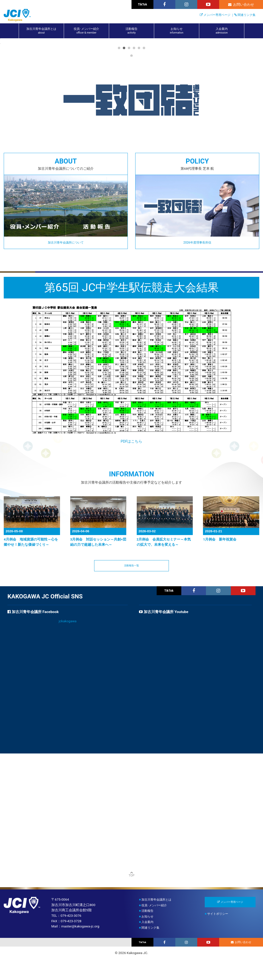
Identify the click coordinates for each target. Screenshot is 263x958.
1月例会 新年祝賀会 (219, 635)
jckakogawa (67, 718)
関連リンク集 (247, 15)
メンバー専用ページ (216, 15)
